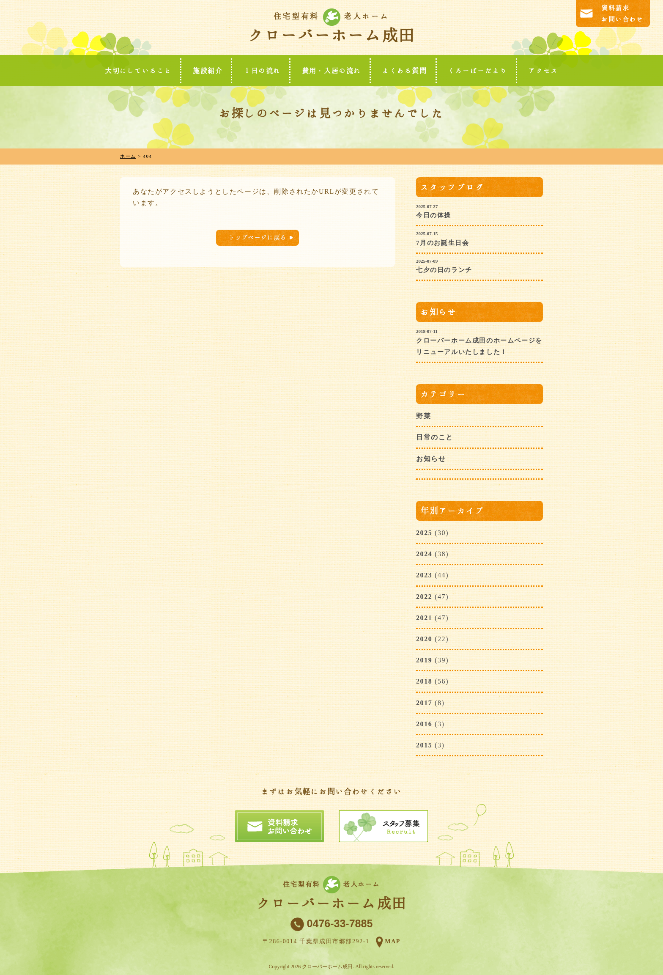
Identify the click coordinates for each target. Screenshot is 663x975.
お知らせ (431, 458)
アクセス (543, 70)
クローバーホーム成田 (331, 35)
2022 (424, 596)
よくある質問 (404, 70)
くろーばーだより (477, 70)
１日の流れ (262, 70)
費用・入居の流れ (332, 70)
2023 (424, 575)
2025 (424, 532)
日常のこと (434, 437)
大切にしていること (138, 70)
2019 (424, 660)
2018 (424, 681)
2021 (424, 617)
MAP (391, 941)
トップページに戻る (257, 237)
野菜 (423, 416)
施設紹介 (207, 70)
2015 (424, 745)
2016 (424, 724)
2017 (424, 702)
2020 (424, 639)
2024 (424, 554)
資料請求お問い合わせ (622, 13)
